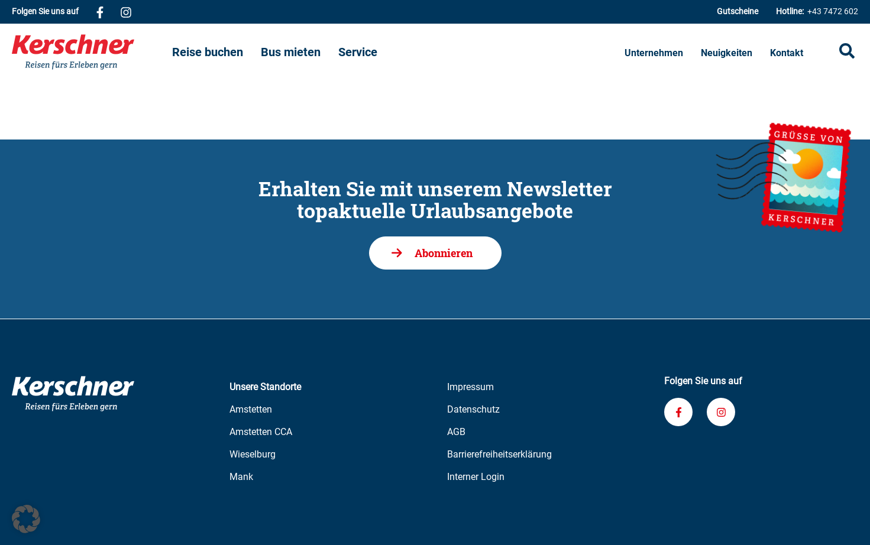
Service (357, 52)
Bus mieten (291, 52)
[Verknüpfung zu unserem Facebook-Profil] (100, 12)
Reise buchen (207, 52)
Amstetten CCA (260, 431)
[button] (26, 519)
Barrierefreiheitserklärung (499, 454)
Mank (241, 476)
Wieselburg (252, 454)
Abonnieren (444, 253)
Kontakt (786, 53)
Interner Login (475, 476)
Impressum (470, 386)
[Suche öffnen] (847, 52)
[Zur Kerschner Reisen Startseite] (92, 52)
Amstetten (250, 409)
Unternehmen (654, 53)
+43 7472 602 (817, 11)
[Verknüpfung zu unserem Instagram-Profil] (126, 12)
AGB (456, 431)
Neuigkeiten (726, 53)
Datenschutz (473, 409)
